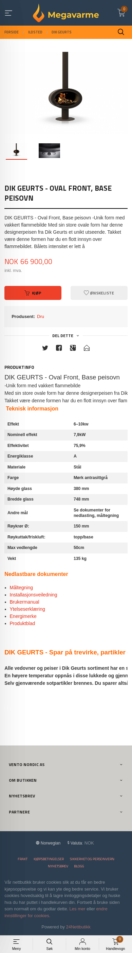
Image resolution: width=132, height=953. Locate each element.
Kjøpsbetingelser (49, 859)
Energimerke (24, 616)
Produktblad (22, 623)
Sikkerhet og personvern (92, 859)
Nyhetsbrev (58, 866)
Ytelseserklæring (27, 609)
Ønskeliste (99, 293)
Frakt (22, 859)
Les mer (78, 908)
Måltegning (21, 587)
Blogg (79, 866)
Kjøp (32, 293)
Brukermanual (24, 602)
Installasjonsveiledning (33, 594)
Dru (40, 316)
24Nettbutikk (78, 926)
